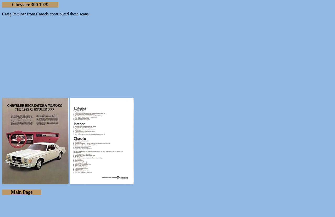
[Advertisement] (167, 57)
